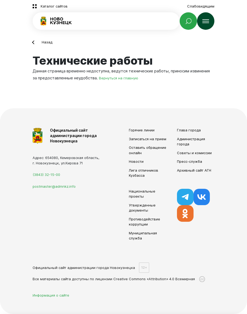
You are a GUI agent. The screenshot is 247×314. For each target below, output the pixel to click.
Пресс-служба (189, 161)
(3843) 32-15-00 (46, 174)
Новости (136, 161)
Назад (47, 42)
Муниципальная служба (143, 236)
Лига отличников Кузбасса (143, 173)
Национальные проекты (142, 194)
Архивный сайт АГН (194, 170)
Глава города (189, 130)
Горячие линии (142, 130)
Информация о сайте (51, 295)
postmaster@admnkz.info (54, 186)
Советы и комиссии (194, 153)
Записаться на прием (147, 139)
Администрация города (191, 141)
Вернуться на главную (118, 78)
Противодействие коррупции (144, 222)
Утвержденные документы (142, 208)
